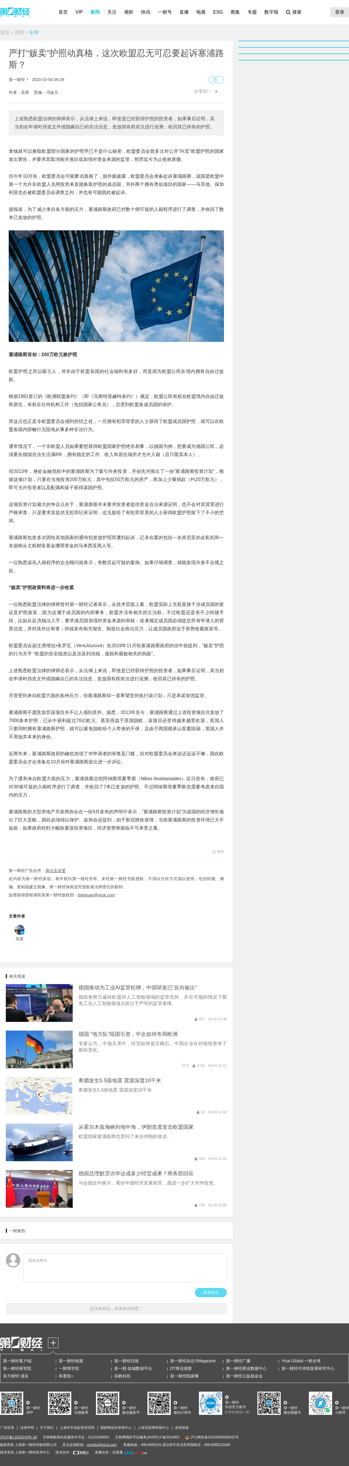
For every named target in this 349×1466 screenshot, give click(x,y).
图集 (235, 12)
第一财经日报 (126, 1361)
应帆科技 (122, 1376)
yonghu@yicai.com (102, 1445)
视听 (128, 12)
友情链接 (182, 1428)
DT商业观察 (181, 1368)
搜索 (297, 12)
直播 (184, 12)
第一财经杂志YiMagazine (193, 1361)
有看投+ (66, 1376)
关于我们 (47, 1428)
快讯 (145, 12)
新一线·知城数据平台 (133, 1368)
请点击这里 (55, 870)
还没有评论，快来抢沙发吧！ (116, 1308)
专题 (252, 12)
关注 (112, 12)
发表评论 (210, 1292)
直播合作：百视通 (109, 1452)
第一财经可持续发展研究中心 (308, 1368)
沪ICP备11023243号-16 (18, 1437)
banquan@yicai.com (96, 895)
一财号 (165, 12)
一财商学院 (69, 1368)
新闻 (95, 12)
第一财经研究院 (17, 1368)
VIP (79, 12)
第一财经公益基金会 (244, 1376)
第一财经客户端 (17, 1361)
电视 (201, 12)
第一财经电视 (71, 1361)
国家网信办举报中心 (116, 1428)
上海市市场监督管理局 (77, 1428)
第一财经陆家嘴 (184, 1376)
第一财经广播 (238, 1361)
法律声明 (27, 1428)
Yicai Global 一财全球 (301, 1361)
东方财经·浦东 (16, 1376)
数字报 (271, 12)
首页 (63, 12)
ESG (218, 12)
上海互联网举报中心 (153, 1428)
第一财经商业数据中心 (246, 1368)
